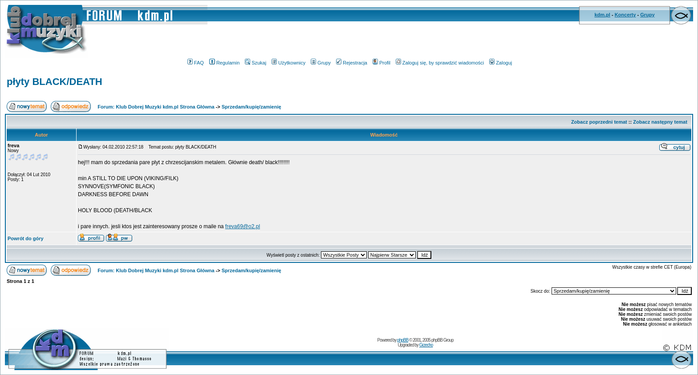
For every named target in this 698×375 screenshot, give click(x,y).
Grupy (647, 14)
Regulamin (224, 62)
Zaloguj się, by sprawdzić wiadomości (440, 62)
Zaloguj (500, 62)
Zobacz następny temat (660, 122)
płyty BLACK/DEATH (54, 81)
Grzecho (426, 345)
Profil (381, 62)
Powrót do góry (26, 238)
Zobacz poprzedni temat (599, 122)
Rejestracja (351, 62)
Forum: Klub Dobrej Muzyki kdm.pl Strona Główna (155, 106)
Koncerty (625, 14)
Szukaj (255, 62)
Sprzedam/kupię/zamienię (251, 106)
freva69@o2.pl (242, 226)
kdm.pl (602, 14)
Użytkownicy (288, 62)
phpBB (402, 340)
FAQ (195, 62)
